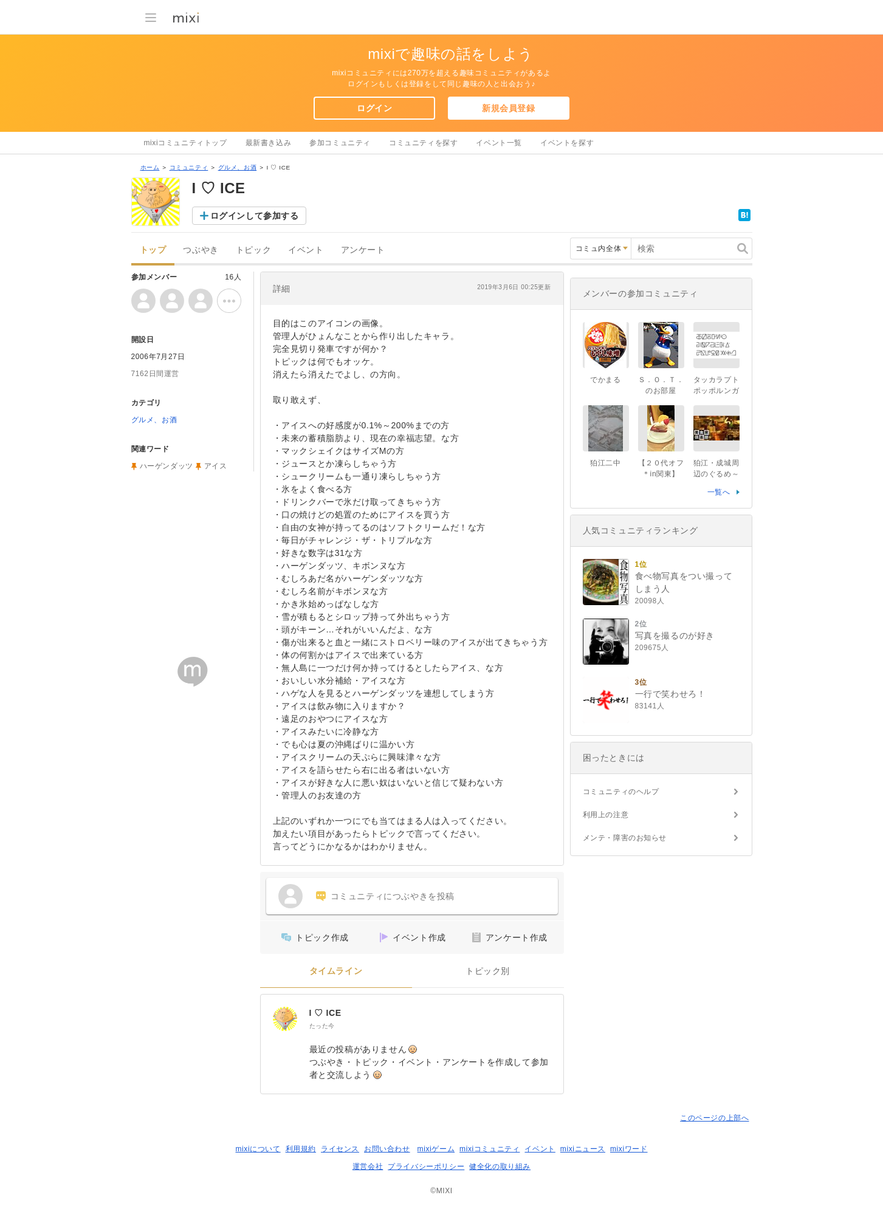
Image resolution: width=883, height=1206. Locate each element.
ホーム (150, 167)
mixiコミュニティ (489, 1149)
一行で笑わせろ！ (670, 694)
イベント (305, 250)
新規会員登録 (508, 108)
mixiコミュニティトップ (185, 143)
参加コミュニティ (340, 143)
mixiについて (257, 1149)
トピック (253, 250)
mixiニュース (582, 1149)
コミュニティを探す (423, 143)
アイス (215, 466)
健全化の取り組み (500, 1166)
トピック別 (488, 971)
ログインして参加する (254, 216)
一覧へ (718, 492)
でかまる (605, 379)
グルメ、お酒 (237, 167)
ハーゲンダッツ (166, 466)
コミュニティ (189, 167)
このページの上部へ (714, 1118)
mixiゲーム (436, 1149)
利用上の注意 (606, 814)
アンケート (363, 250)
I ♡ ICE (325, 1013)
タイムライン (336, 971)
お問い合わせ (387, 1149)
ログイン (374, 108)
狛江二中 (605, 463)
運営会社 (367, 1166)
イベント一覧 (499, 143)
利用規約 (301, 1149)
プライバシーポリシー (426, 1166)
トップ (153, 250)
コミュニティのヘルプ (621, 791)
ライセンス (340, 1149)
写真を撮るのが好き (675, 635)
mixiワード (629, 1149)
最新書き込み (269, 143)
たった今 (322, 1026)
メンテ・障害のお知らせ (625, 838)
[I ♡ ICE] (285, 1019)
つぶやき (200, 250)
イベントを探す (567, 143)
